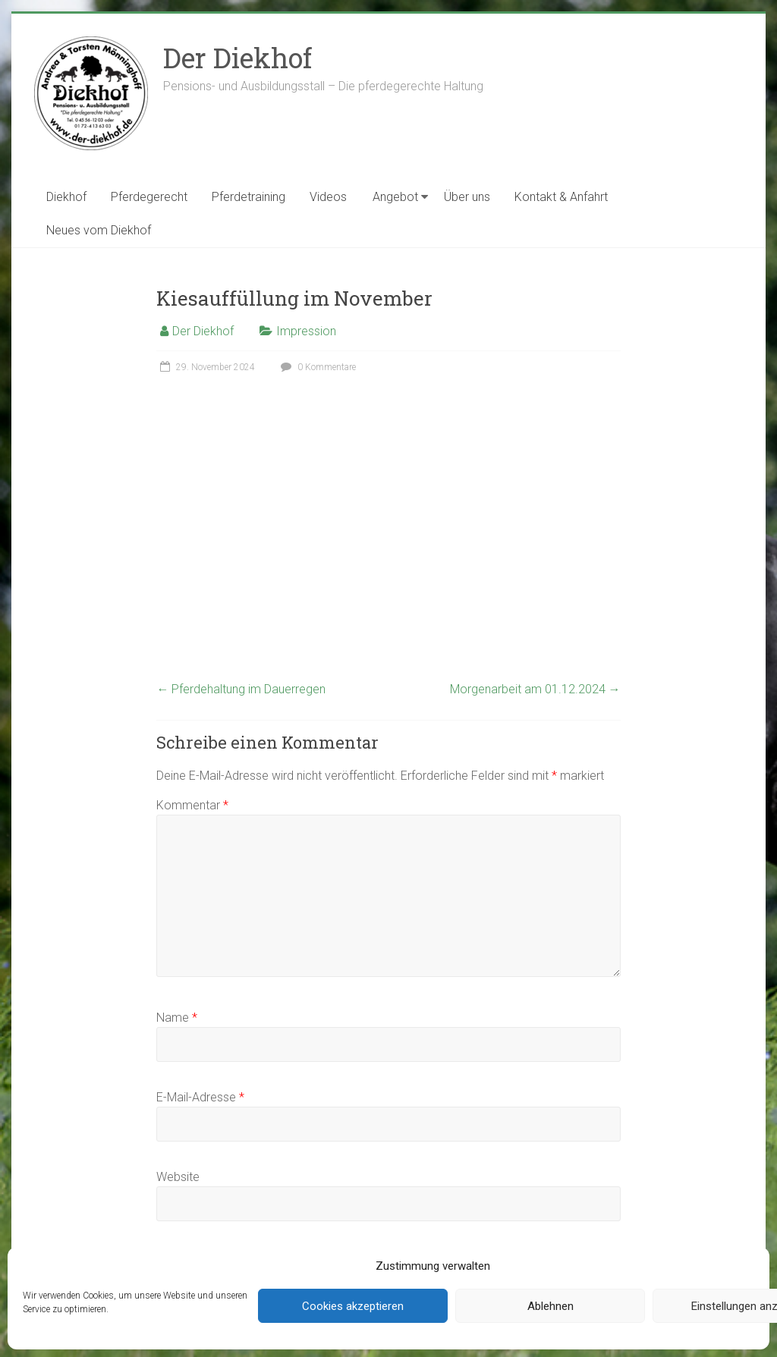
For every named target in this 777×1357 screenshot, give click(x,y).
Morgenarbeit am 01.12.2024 (535, 689)
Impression (306, 331)
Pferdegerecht (149, 197)
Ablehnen (550, 1306)
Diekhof (66, 197)
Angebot (395, 197)
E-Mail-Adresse (200, 1097)
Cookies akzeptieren (353, 1306)
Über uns (467, 197)
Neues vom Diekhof (98, 230)
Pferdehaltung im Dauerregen (241, 689)
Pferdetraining (248, 197)
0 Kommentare (316, 367)
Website (178, 1177)
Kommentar (192, 805)
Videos (328, 197)
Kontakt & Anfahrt (561, 197)
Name (176, 1017)
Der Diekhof (237, 57)
